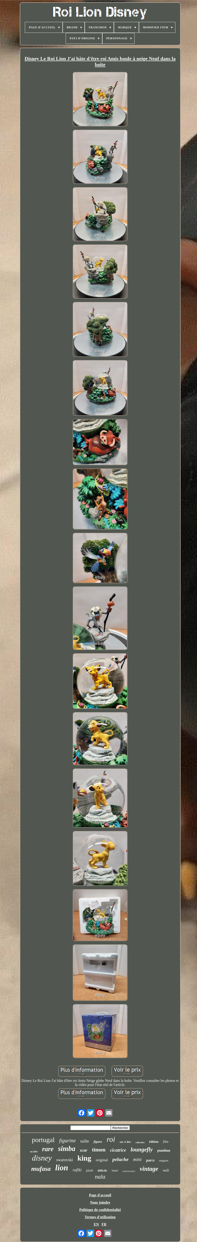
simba (66, 1149)
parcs (150, 1160)
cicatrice (118, 1150)
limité (115, 1170)
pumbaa (163, 1150)
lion (61, 1167)
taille (84, 1141)
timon (98, 1150)
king (84, 1158)
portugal (43, 1139)
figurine (67, 1140)
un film (34, 1151)
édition (154, 1141)
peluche (120, 1159)
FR (104, 1224)
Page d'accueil (100, 1195)
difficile (102, 1170)
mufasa (41, 1168)
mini (137, 1159)
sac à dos (125, 1141)
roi (111, 1139)
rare (48, 1149)
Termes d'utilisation (100, 1217)
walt (166, 1170)
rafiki (77, 1170)
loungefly (141, 1149)
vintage (149, 1168)
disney (42, 1158)
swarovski (64, 1160)
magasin (163, 1160)
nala (100, 1176)
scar (83, 1150)
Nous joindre (100, 1202)
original (102, 1160)
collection (140, 1142)
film (165, 1141)
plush (89, 1170)
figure (98, 1141)
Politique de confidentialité (100, 1210)
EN (96, 1224)
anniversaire (129, 1171)
